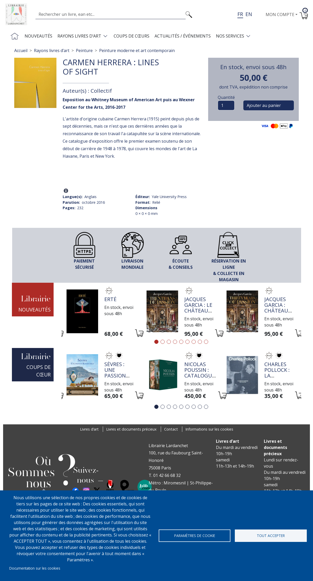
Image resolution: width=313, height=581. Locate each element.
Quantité (226, 97)
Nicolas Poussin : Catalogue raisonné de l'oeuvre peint (200, 378)
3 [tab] (169, 342)
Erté (110, 299)
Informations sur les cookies (209, 429)
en (248, 14)
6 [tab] (187, 342)
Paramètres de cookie (194, 535)
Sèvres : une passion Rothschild (120, 373)
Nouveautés (38, 36)
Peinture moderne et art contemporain (137, 50)
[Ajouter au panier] (138, 333)
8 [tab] (200, 342)
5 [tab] (181, 342)
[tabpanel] (101, 312)
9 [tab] (206, 342)
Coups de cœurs (131, 36)
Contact (171, 429)
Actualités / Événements (183, 36)
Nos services (230, 36)
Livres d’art (89, 429)
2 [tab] (163, 342)
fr (240, 14)
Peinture (84, 50)
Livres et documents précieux (131, 429)
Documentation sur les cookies (34, 568)
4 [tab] (175, 342)
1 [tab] (156, 342)
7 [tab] (194, 342)
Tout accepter (271, 535)
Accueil (20, 50)
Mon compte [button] (280, 14)
